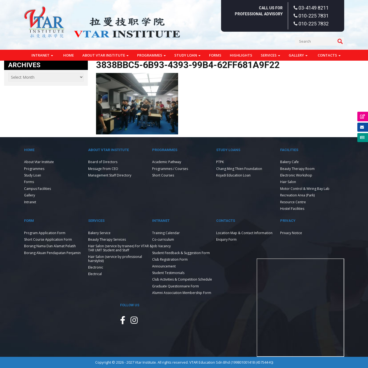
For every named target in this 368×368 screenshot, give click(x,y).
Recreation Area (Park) (297, 195)
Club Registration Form (170, 259)
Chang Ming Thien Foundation (239, 168)
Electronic (95, 267)
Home (68, 55)
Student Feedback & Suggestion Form (181, 253)
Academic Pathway (166, 162)
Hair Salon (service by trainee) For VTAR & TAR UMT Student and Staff (120, 248)
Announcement (164, 266)
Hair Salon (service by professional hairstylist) (115, 258)
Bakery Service (99, 233)
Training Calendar (166, 233)
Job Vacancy (161, 246)
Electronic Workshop (296, 175)
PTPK (220, 162)
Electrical (95, 274)
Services (270, 55)
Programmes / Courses (170, 168)
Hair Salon (288, 181)
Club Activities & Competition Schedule (182, 279)
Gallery (298, 55)
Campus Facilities (37, 188)
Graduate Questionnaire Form (175, 286)
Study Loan (187, 55)
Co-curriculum (163, 239)
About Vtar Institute (105, 55)
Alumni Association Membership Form (181, 292)
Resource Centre (293, 202)
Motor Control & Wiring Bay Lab (304, 188)
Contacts (329, 55)
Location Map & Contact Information (244, 233)
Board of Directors (102, 162)
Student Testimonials (168, 272)
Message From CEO (103, 168)
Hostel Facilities (292, 208)
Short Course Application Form (48, 239)
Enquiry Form (226, 239)
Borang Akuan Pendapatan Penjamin (52, 253)
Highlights (241, 55)
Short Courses (163, 175)
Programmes (151, 55)
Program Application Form (44, 233)
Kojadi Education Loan (233, 175)
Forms (215, 55)
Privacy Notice (291, 233)
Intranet (42, 55)
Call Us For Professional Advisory (259, 11)
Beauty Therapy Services (107, 239)
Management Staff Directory (109, 175)
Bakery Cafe (289, 162)
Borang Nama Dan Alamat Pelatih (50, 246)
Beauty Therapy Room (297, 168)
